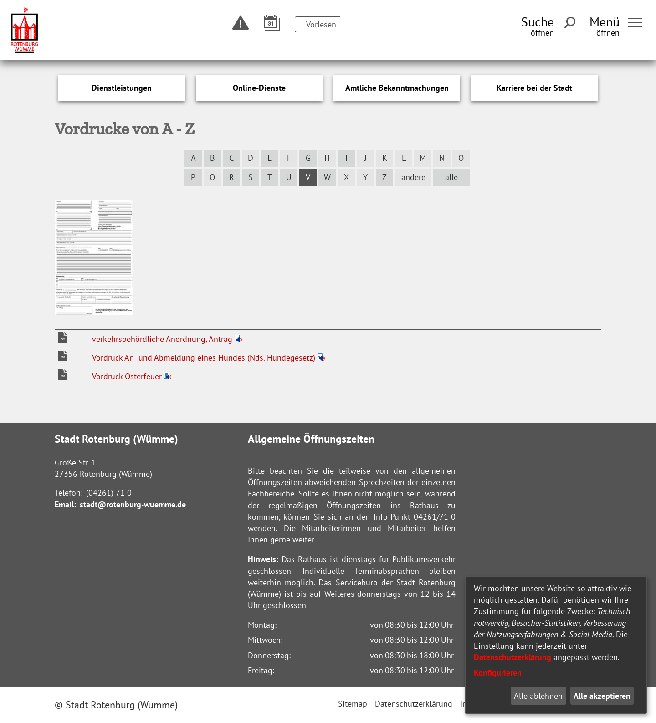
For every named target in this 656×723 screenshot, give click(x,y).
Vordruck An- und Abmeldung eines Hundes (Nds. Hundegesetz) (205, 357)
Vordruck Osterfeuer (128, 376)
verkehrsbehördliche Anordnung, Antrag (163, 339)
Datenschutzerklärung (512, 657)
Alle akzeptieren (602, 696)
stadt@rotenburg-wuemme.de (133, 504)
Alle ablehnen (538, 696)
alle (451, 177)
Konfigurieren (498, 672)
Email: (65, 504)
